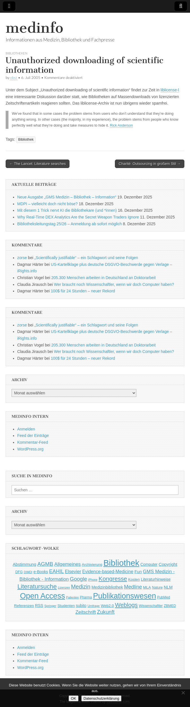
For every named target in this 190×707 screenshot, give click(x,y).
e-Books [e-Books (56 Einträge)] (40, 571)
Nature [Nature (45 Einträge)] (157, 587)
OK (73, 698)
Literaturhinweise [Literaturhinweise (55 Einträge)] (156, 579)
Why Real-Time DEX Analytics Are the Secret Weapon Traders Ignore (78, 217)
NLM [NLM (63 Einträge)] (168, 587)
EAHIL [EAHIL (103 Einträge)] (56, 571)
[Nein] (183, 692)
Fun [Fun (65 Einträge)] (138, 571)
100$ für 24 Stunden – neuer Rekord (83, 291)
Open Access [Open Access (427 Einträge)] (42, 595)
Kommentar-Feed (32, 442)
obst (13, 78)
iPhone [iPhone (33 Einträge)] (92, 579)
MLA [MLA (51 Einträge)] (147, 587)
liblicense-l (170, 90)
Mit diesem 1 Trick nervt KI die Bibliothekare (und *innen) (67, 210)
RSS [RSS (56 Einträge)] (39, 605)
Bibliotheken (16, 53)
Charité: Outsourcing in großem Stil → (150, 164)
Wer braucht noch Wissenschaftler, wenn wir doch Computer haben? (114, 284)
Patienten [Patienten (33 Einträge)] (72, 597)
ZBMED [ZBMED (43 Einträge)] (170, 606)
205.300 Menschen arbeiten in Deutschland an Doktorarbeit (103, 277)
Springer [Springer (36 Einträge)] (50, 605)
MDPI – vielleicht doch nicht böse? (47, 204)
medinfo (34, 27)
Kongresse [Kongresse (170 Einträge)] (113, 578)
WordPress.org (30, 449)
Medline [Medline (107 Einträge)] (133, 587)
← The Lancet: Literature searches (37, 164)
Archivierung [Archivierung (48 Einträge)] (92, 564)
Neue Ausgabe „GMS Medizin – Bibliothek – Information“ (66, 197)
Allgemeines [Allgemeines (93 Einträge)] (67, 564)
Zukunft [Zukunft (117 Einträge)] (105, 612)
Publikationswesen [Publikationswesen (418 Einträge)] (124, 596)
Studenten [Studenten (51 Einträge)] (66, 606)
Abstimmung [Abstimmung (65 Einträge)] (24, 564)
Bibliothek (26, 140)
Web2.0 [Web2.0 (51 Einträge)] (107, 606)
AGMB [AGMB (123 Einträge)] (45, 564)
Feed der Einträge (33, 435)
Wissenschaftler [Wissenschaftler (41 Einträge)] (151, 606)
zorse (22, 257)
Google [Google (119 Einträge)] (78, 579)
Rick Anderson (121, 125)
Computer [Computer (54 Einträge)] (149, 564)
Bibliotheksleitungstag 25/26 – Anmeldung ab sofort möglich (69, 224)
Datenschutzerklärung (101, 698)
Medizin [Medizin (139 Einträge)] (80, 587)
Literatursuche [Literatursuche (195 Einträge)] (37, 586)
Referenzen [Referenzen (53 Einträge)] (24, 606)
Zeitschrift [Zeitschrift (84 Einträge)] (85, 612)
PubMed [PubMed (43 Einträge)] (163, 597)
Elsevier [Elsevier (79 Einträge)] (73, 571)
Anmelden (26, 429)
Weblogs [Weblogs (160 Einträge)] (126, 605)
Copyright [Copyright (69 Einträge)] (168, 564)
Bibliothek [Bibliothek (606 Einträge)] (121, 562)
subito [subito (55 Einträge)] (81, 605)
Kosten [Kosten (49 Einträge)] (134, 579)
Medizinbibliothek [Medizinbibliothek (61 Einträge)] (107, 587)
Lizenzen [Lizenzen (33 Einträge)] (64, 587)
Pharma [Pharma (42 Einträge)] (86, 597)
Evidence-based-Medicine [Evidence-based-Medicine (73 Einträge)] (107, 571)
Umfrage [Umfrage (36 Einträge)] (94, 605)
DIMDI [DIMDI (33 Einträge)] (28, 572)
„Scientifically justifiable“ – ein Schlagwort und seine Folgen (86, 257)
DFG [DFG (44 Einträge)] (19, 572)
